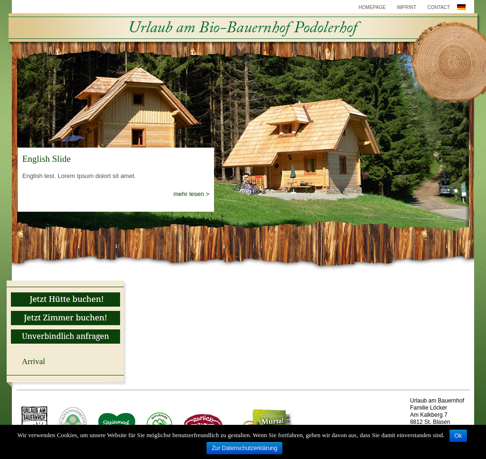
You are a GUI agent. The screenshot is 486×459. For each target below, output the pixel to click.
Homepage (372, 7)
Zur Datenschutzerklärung (244, 448)
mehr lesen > (191, 193)
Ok (458, 435)
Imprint (406, 7)
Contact (438, 7)
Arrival (33, 361)
